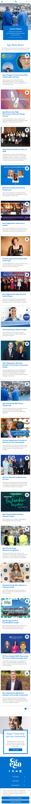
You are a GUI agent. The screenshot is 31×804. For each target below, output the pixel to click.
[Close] (28, 790)
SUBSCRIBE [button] (16, 750)
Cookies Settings (15, 802)
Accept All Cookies (15, 798)
